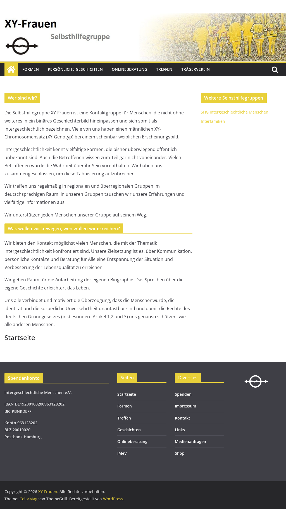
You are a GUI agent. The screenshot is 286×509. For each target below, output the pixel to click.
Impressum (185, 406)
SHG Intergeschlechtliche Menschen (234, 112)
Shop (180, 453)
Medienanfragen (190, 441)
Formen (30, 69)
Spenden (183, 394)
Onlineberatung (129, 69)
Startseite (126, 394)
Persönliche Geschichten (75, 69)
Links (180, 429)
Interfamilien (213, 121)
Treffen (164, 69)
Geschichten (129, 429)
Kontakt (182, 418)
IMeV (122, 453)
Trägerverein (195, 69)
